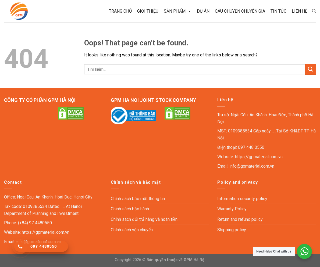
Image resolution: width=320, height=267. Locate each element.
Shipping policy (231, 229)
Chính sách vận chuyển (132, 229)
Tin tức (278, 11)
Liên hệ (299, 11)
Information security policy (242, 198)
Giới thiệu (147, 11)
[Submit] (310, 69)
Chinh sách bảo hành (130, 208)
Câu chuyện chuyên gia (240, 11)
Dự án (203, 11)
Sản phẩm (177, 11)
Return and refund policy (240, 219)
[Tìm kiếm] (314, 11)
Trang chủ (120, 11)
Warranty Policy (232, 208)
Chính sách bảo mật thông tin (138, 198)
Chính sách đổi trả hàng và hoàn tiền (144, 219)
